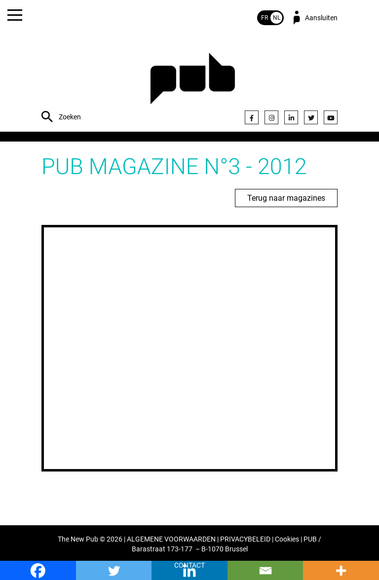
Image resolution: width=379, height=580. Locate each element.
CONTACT (189, 565)
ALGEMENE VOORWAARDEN (171, 539)
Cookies (287, 539)
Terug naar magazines (286, 198)
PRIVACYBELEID (245, 539)
